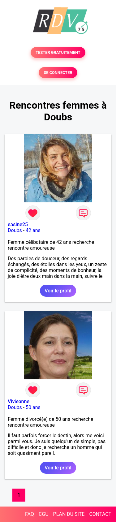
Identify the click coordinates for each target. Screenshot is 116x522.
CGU (44, 514)
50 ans (33, 407)
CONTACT (100, 514)
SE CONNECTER (58, 72)
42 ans (33, 230)
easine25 (18, 224)
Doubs (15, 230)
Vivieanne (18, 401)
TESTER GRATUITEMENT (58, 52)
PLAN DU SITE (69, 514)
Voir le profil (58, 291)
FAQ (29, 514)
